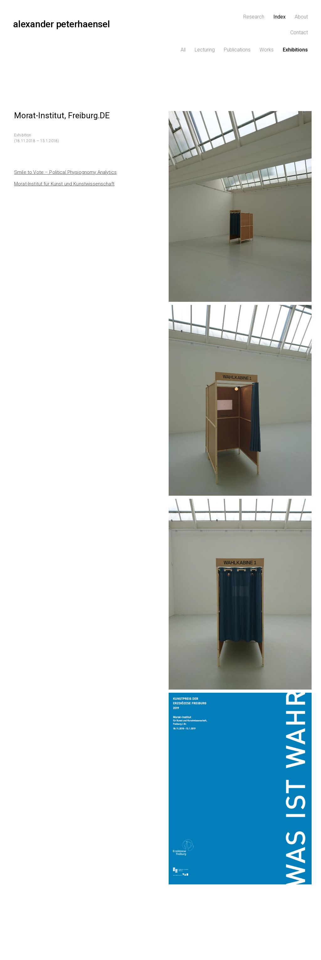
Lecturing (205, 33)
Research (227, 20)
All (183, 33)
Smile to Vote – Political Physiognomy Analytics (65, 155)
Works (267, 33)
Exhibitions (295, 33)
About (274, 20)
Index (253, 20)
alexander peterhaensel (61, 19)
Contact (299, 20)
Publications (237, 33)
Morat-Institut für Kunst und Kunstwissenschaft (64, 167)
